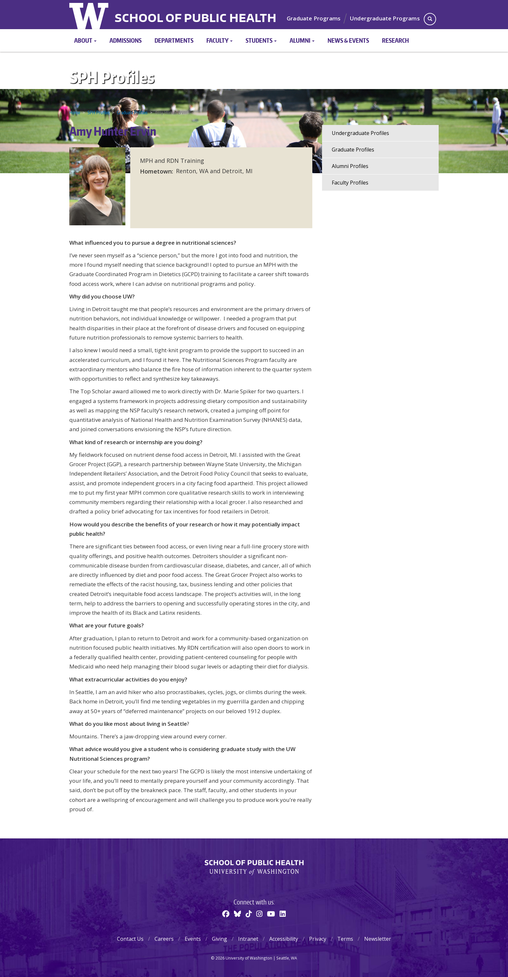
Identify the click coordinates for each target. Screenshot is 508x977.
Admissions (126, 40)
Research (395, 40)
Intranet (248, 938)
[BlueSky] (237, 913)
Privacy (317, 938)
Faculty (219, 40)
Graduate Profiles (132, 112)
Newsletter (377, 938)
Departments (174, 40)
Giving (219, 938)
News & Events (348, 40)
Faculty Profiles (350, 182)
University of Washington (89, 14)
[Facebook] (225, 913)
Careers (164, 938)
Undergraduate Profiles (360, 133)
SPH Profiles (111, 77)
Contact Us (130, 938)
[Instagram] (259, 913)
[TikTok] (249, 913)
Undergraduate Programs (385, 18)
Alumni (302, 40)
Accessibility (283, 938)
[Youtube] (271, 913)
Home (74, 112)
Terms (345, 938)
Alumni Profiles (350, 166)
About (85, 40)
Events (193, 938)
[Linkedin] (283, 913)
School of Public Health (196, 19)
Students (261, 40)
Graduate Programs (314, 18)
